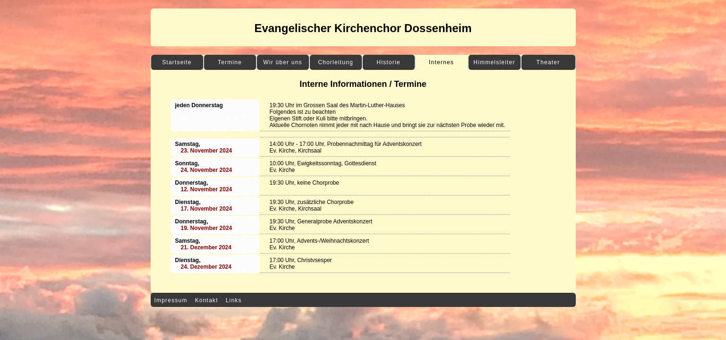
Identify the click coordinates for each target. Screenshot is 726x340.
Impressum (171, 300)
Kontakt (206, 300)
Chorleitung (335, 62)
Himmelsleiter (494, 62)
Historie (388, 62)
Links (234, 300)
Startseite (177, 62)
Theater (548, 62)
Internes (441, 62)
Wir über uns (282, 62)
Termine (230, 62)
